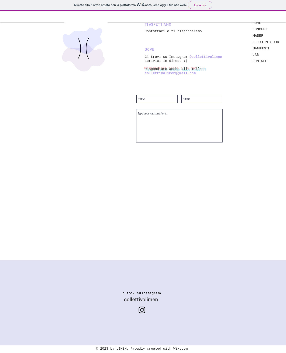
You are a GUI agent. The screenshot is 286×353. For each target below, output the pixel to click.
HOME (256, 23)
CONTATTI (259, 61)
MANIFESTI (260, 48)
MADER (257, 35)
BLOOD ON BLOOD (265, 42)
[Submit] (179, 147)
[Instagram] (141, 310)
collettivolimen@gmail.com (170, 73)
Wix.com (180, 349)
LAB (255, 54)
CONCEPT (259, 29)
